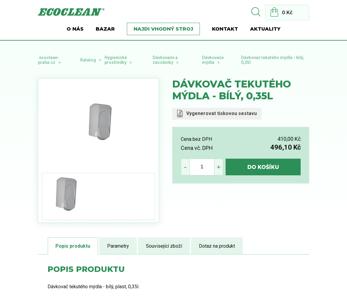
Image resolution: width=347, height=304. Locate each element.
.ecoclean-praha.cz (48, 60)
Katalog (88, 60)
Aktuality (265, 29)
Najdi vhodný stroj (163, 29)
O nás (75, 29)
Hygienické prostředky (115, 60)
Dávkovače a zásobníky (165, 60)
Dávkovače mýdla (213, 60)
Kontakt (225, 29)
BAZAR (105, 29)
